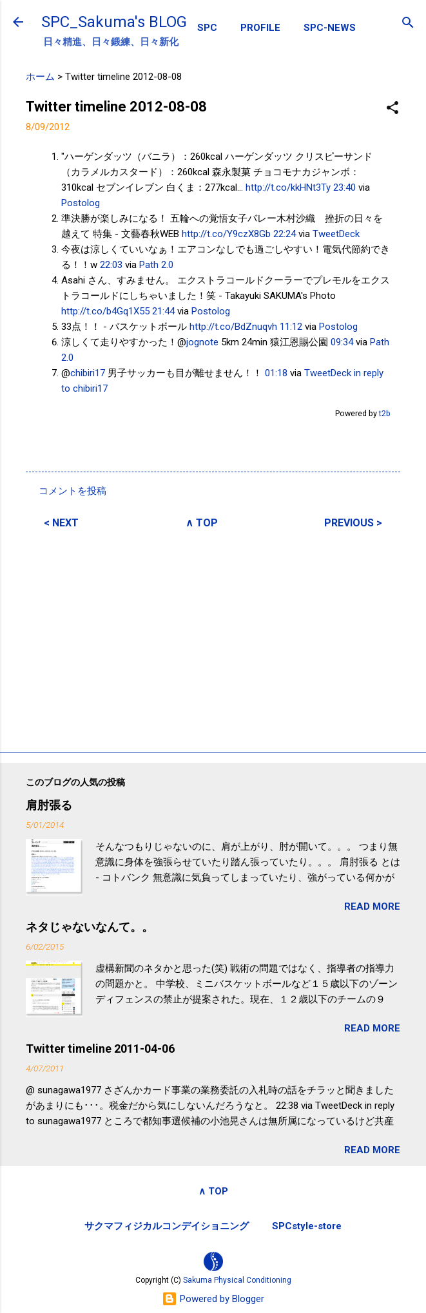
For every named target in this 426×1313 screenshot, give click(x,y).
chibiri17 (87, 373)
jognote (202, 342)
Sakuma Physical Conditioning (237, 1280)
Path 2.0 (156, 265)
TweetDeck (336, 234)
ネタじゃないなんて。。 (89, 927)
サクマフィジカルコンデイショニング (166, 1226)
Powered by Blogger (213, 1299)
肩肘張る (49, 805)
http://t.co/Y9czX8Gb (226, 234)
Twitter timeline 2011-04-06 (100, 1048)
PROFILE (260, 28)
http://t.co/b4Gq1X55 (105, 311)
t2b (385, 413)
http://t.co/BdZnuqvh (233, 326)
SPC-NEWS (330, 28)
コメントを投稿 (72, 491)
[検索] (408, 23)
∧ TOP (202, 523)
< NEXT (61, 523)
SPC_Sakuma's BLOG (114, 22)
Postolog (80, 203)
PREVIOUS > (353, 523)
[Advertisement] (213, 638)
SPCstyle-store (307, 1226)
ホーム (40, 76)
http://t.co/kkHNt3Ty (288, 187)
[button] (392, 108)
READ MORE (372, 906)
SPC (207, 28)
